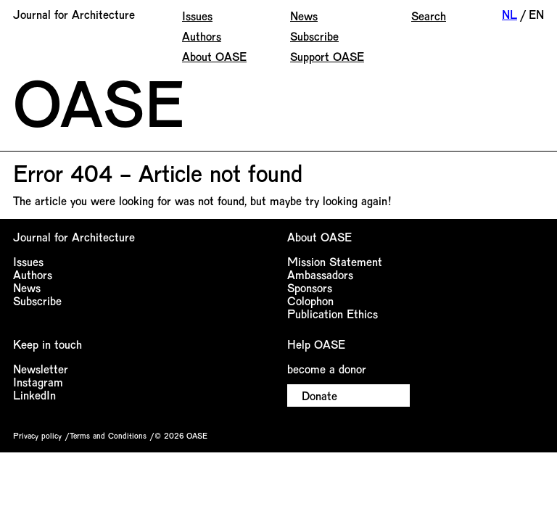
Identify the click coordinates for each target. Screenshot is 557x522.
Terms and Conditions (108, 435)
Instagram (38, 382)
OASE (98, 101)
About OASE (214, 56)
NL (509, 14)
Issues (197, 15)
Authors (201, 36)
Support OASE (327, 56)
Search (428, 15)
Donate (319, 395)
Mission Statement (334, 261)
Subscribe (314, 36)
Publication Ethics (332, 313)
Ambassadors (320, 274)
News (304, 15)
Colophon (310, 300)
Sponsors (309, 287)
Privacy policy (37, 435)
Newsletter (40, 369)
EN (536, 14)
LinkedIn (34, 395)
